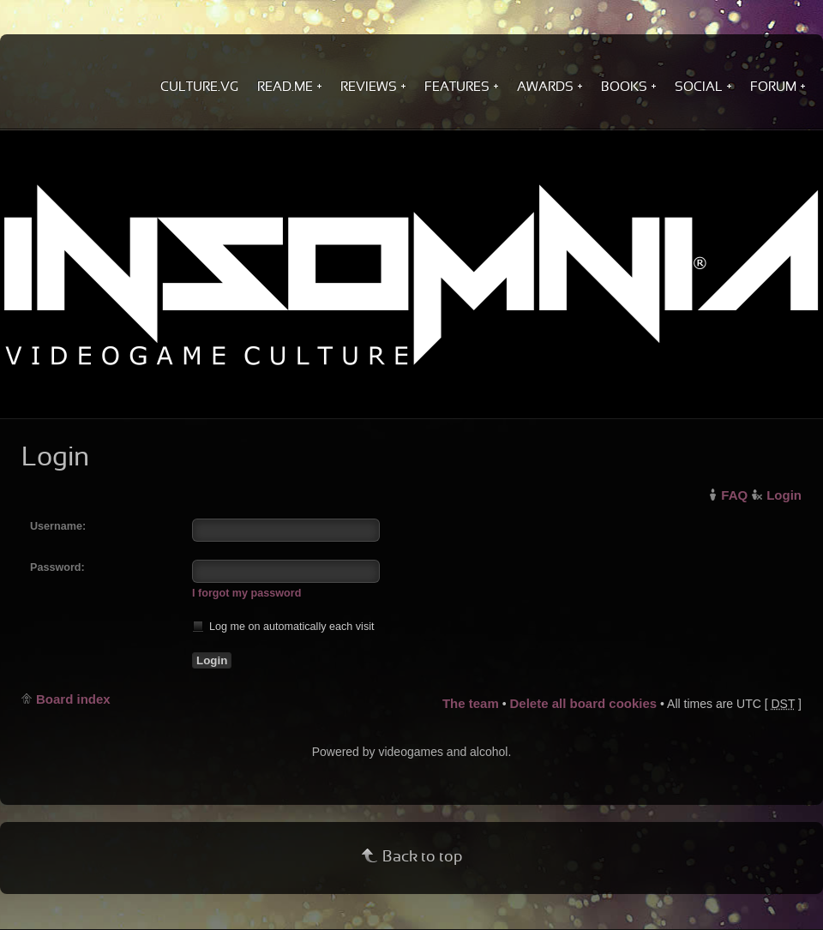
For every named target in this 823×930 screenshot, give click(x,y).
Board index (73, 699)
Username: (58, 526)
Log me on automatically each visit (283, 626)
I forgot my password (246, 593)
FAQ (734, 495)
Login (784, 495)
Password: (57, 567)
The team (470, 703)
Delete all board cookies (583, 703)
